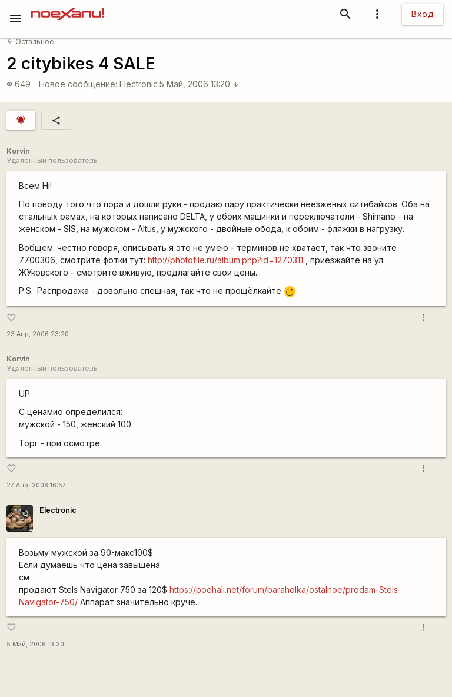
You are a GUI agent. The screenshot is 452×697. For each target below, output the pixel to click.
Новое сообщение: (78, 84)
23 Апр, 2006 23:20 (37, 334)
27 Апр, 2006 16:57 (36, 485)
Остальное (30, 41)
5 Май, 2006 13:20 (199, 84)
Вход (422, 14)
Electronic (138, 84)
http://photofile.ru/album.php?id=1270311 (225, 260)
